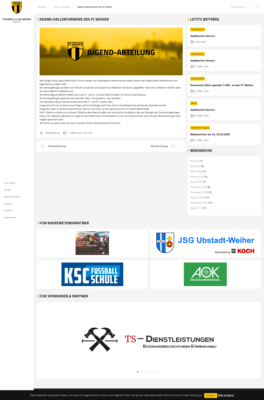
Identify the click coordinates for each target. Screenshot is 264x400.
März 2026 (195, 171)
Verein (7, 189)
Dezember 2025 (198, 187)
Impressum (10, 217)
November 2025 (198, 192)
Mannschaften (12, 196)
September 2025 (199, 202)
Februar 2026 (197, 176)
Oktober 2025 (197, 197)
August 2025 (196, 208)
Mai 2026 (195, 161)
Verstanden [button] (210, 395)
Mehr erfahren (226, 395)
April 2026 (195, 166)
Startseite (9, 182)
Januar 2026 (196, 181)
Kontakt (8, 210)
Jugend (8, 203)
